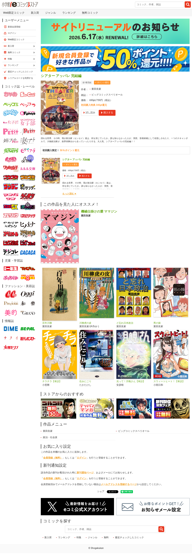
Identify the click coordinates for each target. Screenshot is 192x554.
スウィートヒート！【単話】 (169, 382)
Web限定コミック (14, 12)
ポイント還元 (103, 82)
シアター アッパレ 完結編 (76, 160)
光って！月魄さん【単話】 (130, 382)
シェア (100, 492)
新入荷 (35, 12)
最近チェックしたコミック (129, 538)
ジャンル (50, 12)
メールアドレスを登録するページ (119, 485)
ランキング (69, 12)
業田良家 (96, 89)
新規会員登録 (14, 27)
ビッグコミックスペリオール (107, 94)
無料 (106, 538)
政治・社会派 (50, 438)
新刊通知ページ (85, 473)
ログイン (81, 458)
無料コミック (90, 12)
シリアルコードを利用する (20, 78)
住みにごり (85, 382)
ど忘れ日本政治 (124, 323)
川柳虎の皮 (85, 323)
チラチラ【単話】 (52, 382)
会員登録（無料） (52, 458)
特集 (78, 538)
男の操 (157, 323)
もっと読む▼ (69, 194)
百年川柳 (47, 323)
